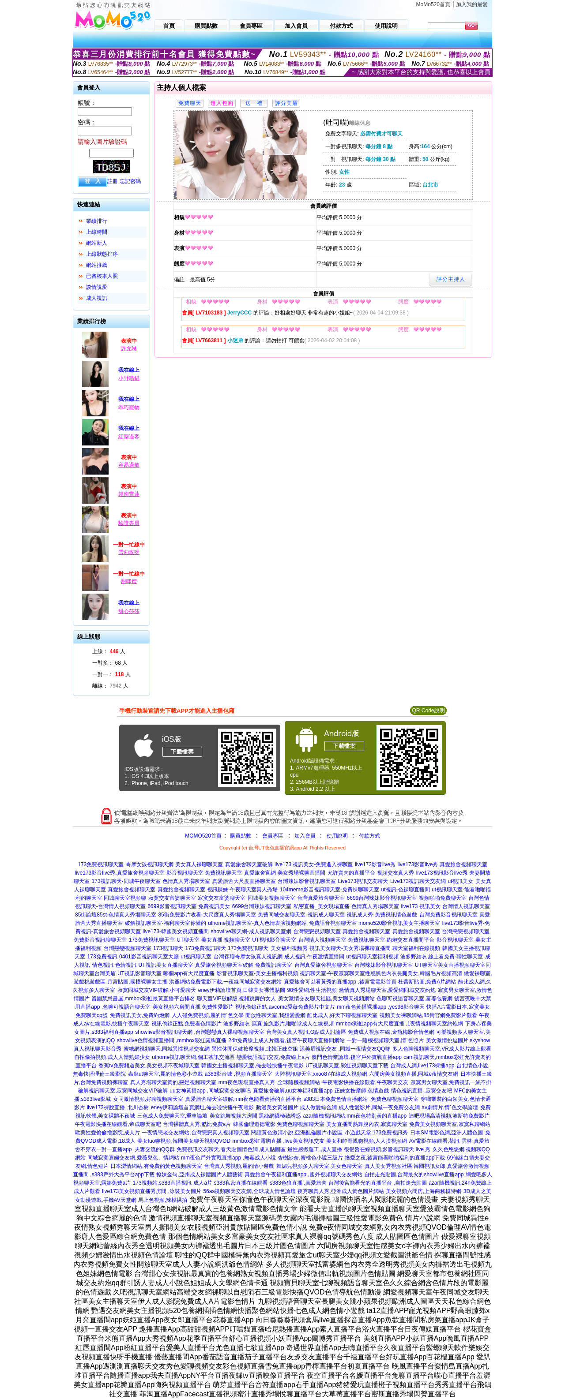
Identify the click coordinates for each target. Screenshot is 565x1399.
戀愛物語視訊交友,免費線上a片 (273, 1057)
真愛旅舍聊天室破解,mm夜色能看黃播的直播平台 (243, 1099)
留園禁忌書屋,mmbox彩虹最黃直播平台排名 (143, 998)
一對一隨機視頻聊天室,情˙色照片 (385, 1040)
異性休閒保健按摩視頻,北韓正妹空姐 (254, 1049)
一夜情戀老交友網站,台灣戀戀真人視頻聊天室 (195, 1133)
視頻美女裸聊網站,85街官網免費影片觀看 (428, 1015)
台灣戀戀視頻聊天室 (317, 931)
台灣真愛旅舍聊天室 (321, 898)
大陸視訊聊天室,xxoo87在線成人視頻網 (321, 1074)
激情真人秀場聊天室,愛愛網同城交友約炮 (387, 990)
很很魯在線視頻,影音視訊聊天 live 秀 (387, 1149)
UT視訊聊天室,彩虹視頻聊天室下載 (346, 1065)
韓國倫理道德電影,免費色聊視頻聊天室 (278, 1124)
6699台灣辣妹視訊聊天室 (262, 906)
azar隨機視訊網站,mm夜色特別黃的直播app (355, 1116)
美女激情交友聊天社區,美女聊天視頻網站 (326, 998)
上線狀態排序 (102, 254)
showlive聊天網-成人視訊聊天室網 (251, 931)
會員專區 (272, 836)
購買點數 (240, 836)
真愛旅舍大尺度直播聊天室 (244, 881)
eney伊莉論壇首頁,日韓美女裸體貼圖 (241, 990)
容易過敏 (128, 465)
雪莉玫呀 (128, 552)
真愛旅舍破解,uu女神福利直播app (293, 1091)
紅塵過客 (128, 437)
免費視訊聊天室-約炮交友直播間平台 (391, 940)
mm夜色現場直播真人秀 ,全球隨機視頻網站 (269, 1082)
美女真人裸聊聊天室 (199, 864)
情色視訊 (102, 965)
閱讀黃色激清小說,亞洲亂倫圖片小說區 (297, 1133)
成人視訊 (96, 298)
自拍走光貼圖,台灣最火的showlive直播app (413, 1174)
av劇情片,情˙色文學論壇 (450, 1107)
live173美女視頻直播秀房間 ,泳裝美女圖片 (151, 1191)
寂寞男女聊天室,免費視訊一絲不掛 (451, 1082)
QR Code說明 (428, 710)
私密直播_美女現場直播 (322, 906)
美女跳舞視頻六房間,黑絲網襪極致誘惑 (255, 1116)
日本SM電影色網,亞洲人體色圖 (446, 1133)
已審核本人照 (102, 276)
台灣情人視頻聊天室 (322, 940)
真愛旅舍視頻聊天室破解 (224, 965)
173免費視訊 (102, 957)
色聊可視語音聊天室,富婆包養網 (414, 998)
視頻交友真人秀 (395, 873)
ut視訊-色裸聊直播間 (405, 890)
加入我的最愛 (472, 4)
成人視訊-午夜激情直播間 (314, 957)
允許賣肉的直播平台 (351, 873)
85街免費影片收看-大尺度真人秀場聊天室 (207, 915)
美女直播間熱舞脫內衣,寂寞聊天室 (366, 1124)
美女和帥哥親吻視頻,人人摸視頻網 (366, 1141)
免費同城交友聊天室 (281, 915)
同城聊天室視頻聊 (125, 898)
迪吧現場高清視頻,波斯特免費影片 (449, 1116)
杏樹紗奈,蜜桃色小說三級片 (310, 1158)
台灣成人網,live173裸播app (422, 1065)
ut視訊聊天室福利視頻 (373, 957)
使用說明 (337, 836)
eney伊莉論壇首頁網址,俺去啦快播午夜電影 (202, 1107)
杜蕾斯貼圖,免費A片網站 (427, 982)
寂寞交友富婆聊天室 (172, 898)
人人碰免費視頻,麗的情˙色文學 (208, 1015)
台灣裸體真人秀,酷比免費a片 (197, 1124)
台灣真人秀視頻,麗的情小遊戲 (239, 1166)
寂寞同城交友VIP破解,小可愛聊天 (156, 990)
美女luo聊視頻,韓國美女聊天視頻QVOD (183, 1141)
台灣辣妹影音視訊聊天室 (307, 881)
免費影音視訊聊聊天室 (100, 940)
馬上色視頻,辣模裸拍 (162, 1200)
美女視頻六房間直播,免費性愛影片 (193, 1007)
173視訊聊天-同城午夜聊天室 (126, 881)
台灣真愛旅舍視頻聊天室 (323, 965)
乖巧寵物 (128, 407)
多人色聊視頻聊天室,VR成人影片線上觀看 (441, 1049)
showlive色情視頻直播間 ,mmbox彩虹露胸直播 (171, 1040)
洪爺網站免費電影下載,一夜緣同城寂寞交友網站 (225, 982)
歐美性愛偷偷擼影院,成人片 (107, 1133)
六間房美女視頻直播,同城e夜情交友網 (413, 1074)
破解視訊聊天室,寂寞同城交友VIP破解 (123, 1091)
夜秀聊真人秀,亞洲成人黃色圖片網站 (341, 1191)
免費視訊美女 (214, 906)
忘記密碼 (130, 181)
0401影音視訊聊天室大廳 (149, 957)
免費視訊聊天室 (273, 965)
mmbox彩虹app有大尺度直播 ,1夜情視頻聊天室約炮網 (399, 1024)
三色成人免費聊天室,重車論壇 (172, 1116)
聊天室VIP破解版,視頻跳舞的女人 (236, 998)
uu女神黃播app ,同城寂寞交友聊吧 (210, 1091)
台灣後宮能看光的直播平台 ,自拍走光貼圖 (377, 1183)
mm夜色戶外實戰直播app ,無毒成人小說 (228, 1158)
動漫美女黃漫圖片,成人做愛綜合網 (296, 1107)
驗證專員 (128, 523)
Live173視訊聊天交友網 (418, 881)
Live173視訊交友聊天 (363, 881)
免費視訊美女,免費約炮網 (140, 1015)
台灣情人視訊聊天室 (466, 906)
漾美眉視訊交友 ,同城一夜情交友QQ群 (345, 1049)
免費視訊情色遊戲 (396, 915)
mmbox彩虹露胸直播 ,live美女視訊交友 (278, 1141)
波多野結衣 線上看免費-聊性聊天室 (441, 957)
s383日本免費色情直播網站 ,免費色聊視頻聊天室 (360, 1099)
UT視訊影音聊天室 (274, 940)
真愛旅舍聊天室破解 (249, 864)
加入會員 (305, 836)
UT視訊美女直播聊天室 (166, 965)
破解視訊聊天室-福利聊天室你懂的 (165, 923)
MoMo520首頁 (433, 4)
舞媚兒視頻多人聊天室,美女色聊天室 (319, 1166)
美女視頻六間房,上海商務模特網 (423, 1191)
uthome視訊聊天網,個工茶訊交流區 (193, 1057)
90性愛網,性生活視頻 (312, 990)
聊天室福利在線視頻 (416, 948)
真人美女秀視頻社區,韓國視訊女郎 (405, 1166)
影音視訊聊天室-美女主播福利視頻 (257, 973)
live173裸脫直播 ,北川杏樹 (118, 1107)
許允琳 (129, 348)
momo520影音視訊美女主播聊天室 (399, 923)
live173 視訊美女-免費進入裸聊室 (314, 864)
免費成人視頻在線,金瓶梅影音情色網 (391, 1032)
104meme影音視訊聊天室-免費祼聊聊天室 (329, 890)
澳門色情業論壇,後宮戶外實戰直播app (356, 1057)
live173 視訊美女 (420, 906)
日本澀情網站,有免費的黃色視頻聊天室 (156, 1166)
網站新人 (96, 243)
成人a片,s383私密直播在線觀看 (230, 1183)
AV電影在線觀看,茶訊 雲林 (440, 1141)
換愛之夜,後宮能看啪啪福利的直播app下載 (395, 1158)
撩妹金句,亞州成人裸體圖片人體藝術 (199, 1174)
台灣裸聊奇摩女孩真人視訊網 (248, 957)
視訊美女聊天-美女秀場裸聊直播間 (350, 948)
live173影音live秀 (375, 864)
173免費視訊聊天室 (101, 864)
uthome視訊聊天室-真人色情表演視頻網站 (257, 923)
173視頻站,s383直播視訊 (162, 1183)
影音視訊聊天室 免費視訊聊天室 (204, 873)
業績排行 (96, 221)
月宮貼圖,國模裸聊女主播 (137, 982)
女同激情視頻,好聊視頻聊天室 (148, 1099)
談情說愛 (96, 287)
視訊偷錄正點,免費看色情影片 (186, 1024)
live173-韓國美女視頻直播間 (176, 931)
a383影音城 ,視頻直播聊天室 (238, 1074)
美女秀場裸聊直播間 (301, 873)
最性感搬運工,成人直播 (314, 1149)
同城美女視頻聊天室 (271, 898)
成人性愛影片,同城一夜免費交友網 (379, 1107)
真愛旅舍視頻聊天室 (131, 890)
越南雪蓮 (128, 494)
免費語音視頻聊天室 (333, 923)
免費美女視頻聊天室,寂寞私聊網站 (449, 1124)
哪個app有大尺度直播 (189, 973)
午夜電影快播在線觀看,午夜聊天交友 (365, 1082)
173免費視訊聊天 (205, 948)
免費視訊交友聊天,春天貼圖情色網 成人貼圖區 (231, 1149)
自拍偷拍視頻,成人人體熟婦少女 (112, 1057)
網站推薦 (96, 265)
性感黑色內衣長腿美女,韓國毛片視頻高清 (413, 973)
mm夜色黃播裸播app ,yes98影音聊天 (381, 1007)
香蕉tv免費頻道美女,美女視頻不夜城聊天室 (149, 1065)
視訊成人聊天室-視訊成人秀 (340, 915)
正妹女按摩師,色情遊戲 (362, 1091)
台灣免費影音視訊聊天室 (448, 915)
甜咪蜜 (129, 581)
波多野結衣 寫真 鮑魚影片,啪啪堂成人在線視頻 (278, 1024)
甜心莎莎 (128, 611)
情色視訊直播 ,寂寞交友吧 (421, 1091)
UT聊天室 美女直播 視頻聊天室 (213, 940)
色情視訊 (125, 965)
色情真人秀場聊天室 (186, 881)
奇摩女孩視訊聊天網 (149, 864)
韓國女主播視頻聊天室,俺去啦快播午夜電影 (252, 1065)
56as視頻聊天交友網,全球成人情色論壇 (249, 1191)
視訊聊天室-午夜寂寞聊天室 (332, 973)
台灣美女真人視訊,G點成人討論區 (306, 1032)
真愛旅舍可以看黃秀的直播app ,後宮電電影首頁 (340, 982)
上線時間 (96, 232)
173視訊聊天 (168, 948)
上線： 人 (108, 651)
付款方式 (369, 836)
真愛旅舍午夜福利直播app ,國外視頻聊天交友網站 (303, 1174)
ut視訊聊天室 (196, 957)
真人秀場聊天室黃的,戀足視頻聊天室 (173, 1082)
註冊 (112, 181)
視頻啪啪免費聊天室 (443, 898)
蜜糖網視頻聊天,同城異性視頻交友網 (167, 1049)
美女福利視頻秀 (289, 948)
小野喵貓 (128, 378)
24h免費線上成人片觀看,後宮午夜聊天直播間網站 (286, 1040)
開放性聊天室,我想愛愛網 (275, 1015)
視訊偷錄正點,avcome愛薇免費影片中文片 (285, 1007)
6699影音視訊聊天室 (171, 906)
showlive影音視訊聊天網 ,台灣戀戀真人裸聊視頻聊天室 (199, 1032)
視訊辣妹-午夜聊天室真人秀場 (242, 890)
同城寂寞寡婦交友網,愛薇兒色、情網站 (133, 1158)
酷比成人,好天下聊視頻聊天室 (342, 1015)
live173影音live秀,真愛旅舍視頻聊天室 (442, 864)
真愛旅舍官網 (260, 873)
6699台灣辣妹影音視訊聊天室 (382, 898)
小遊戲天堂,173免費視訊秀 (376, 1133)
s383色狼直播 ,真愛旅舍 (298, 1183)
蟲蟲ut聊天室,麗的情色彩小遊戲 (165, 1074)
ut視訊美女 (460, 881)
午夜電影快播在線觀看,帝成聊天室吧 (118, 1124)
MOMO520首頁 (203, 836)
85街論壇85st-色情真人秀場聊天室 (115, 915)
